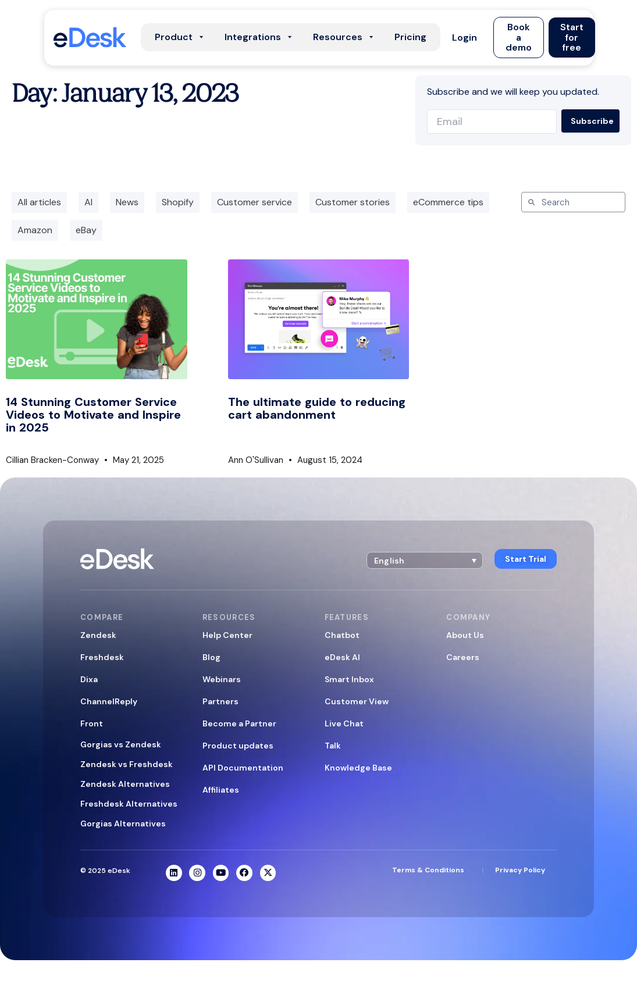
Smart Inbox (349, 679)
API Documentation (242, 767)
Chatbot (342, 635)
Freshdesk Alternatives (128, 803)
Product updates (237, 745)
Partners (220, 701)
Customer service (254, 202)
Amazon (34, 230)
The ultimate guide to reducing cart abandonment (316, 408)
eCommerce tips (448, 202)
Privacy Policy (520, 870)
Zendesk (98, 635)
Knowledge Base (358, 767)
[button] (464, 37)
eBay (86, 230)
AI (88, 202)
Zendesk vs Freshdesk (126, 764)
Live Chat (344, 723)
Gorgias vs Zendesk (120, 744)
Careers (462, 657)
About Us (465, 635)
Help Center (227, 635)
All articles (39, 202)
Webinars (221, 679)
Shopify (178, 202)
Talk (333, 745)
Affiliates (220, 790)
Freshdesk (102, 657)
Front (91, 723)
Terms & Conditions (428, 870)
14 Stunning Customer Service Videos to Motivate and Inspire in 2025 (93, 414)
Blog (211, 657)
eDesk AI (342, 657)
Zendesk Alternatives (125, 784)
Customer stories (352, 202)
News (127, 202)
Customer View (357, 701)
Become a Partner (239, 723)
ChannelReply (108, 701)
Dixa (89, 679)
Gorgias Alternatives (123, 823)
